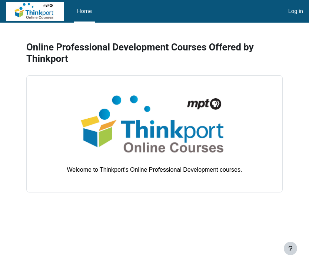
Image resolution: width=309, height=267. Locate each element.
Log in (295, 11)
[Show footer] (290, 248)
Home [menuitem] (84, 11)
